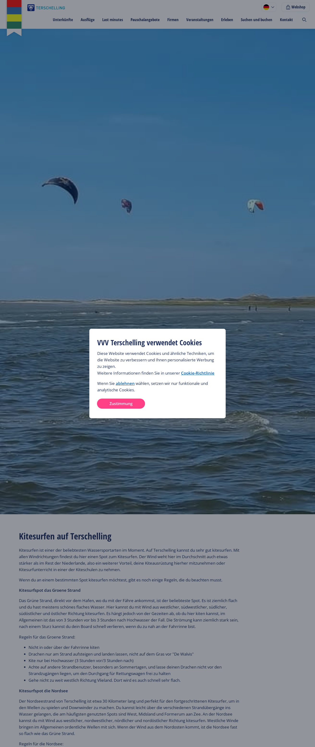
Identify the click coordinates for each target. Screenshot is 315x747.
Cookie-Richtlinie (197, 373)
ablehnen (125, 383)
